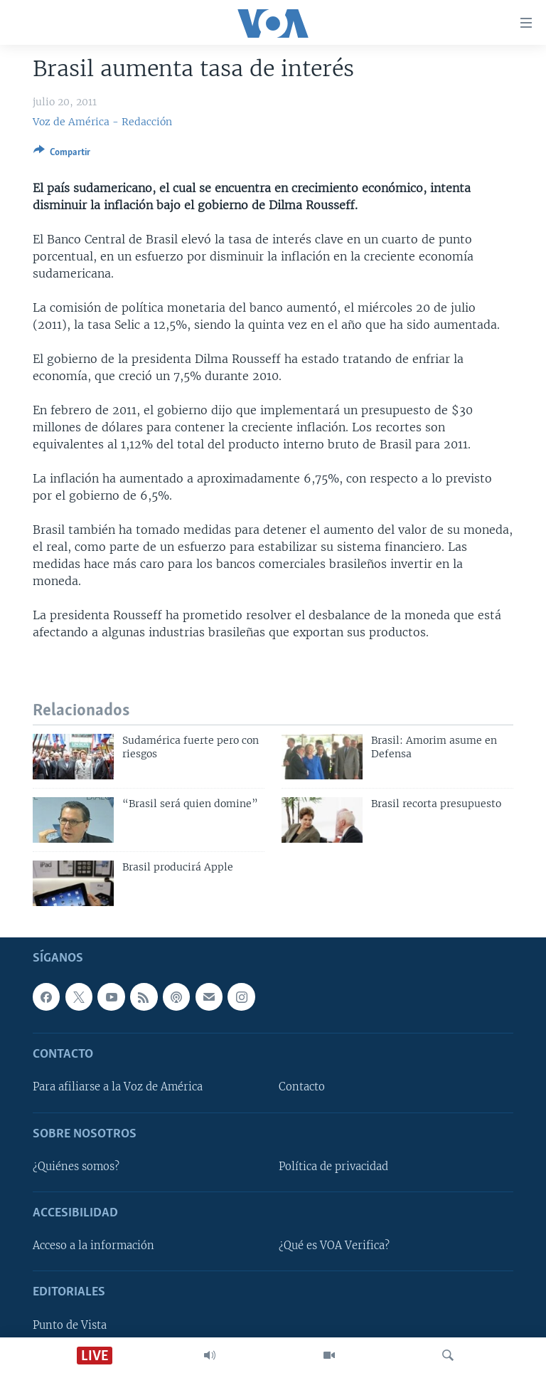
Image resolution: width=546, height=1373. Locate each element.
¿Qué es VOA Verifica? (334, 1246)
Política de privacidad (333, 1166)
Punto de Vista (70, 1325)
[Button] (61, 154)
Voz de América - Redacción (102, 121)
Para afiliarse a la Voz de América (118, 1087)
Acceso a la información (93, 1246)
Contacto (302, 1087)
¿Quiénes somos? (76, 1166)
